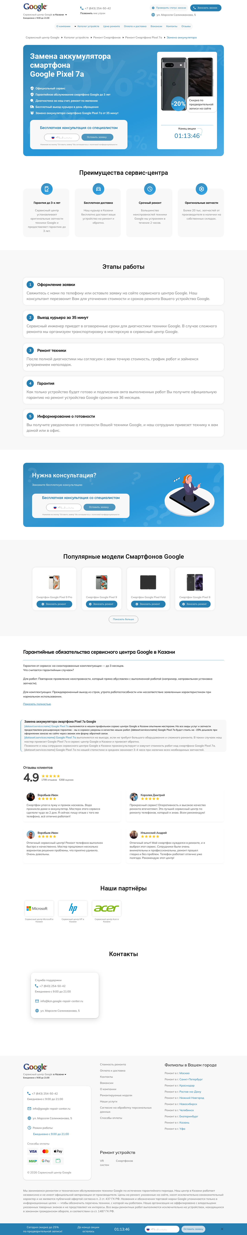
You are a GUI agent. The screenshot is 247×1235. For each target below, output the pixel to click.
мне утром (92, 13)
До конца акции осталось (88, 1229)
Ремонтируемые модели (116, 1095)
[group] (39, 912)
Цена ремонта (111, 26)
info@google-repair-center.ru (48, 1109)
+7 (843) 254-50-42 (98, 8)
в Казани (60, 14)
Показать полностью (37, 704)
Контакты (171, 26)
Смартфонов (124, 1160)
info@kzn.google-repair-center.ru (59, 1001)
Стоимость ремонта (113, 1064)
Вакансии (156, 26)
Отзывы (186, 26)
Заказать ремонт (53, 604)
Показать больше (123, 619)
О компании (63, 26)
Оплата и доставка (135, 26)
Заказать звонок (205, 7)
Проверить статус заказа (169, 7)
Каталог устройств (88, 26)
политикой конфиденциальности (103, 144)
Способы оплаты (111, 1118)
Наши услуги (108, 1101)
